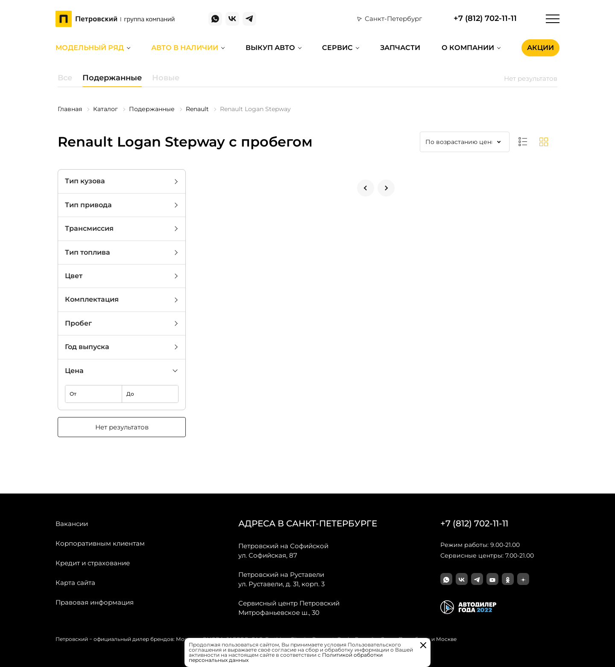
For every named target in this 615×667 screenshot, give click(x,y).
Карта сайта (75, 583)
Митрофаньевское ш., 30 (289, 608)
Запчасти (400, 48)
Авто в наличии (184, 48)
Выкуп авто (270, 48)
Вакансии (72, 524)
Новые (165, 77)
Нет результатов (122, 427)
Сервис (337, 48)
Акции (540, 48)
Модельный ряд (90, 48)
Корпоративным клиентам (100, 543)
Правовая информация (95, 602)
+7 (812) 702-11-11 (485, 18)
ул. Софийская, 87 (283, 550)
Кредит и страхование (93, 563)
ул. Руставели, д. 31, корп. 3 (281, 579)
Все (65, 77)
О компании (468, 48)
